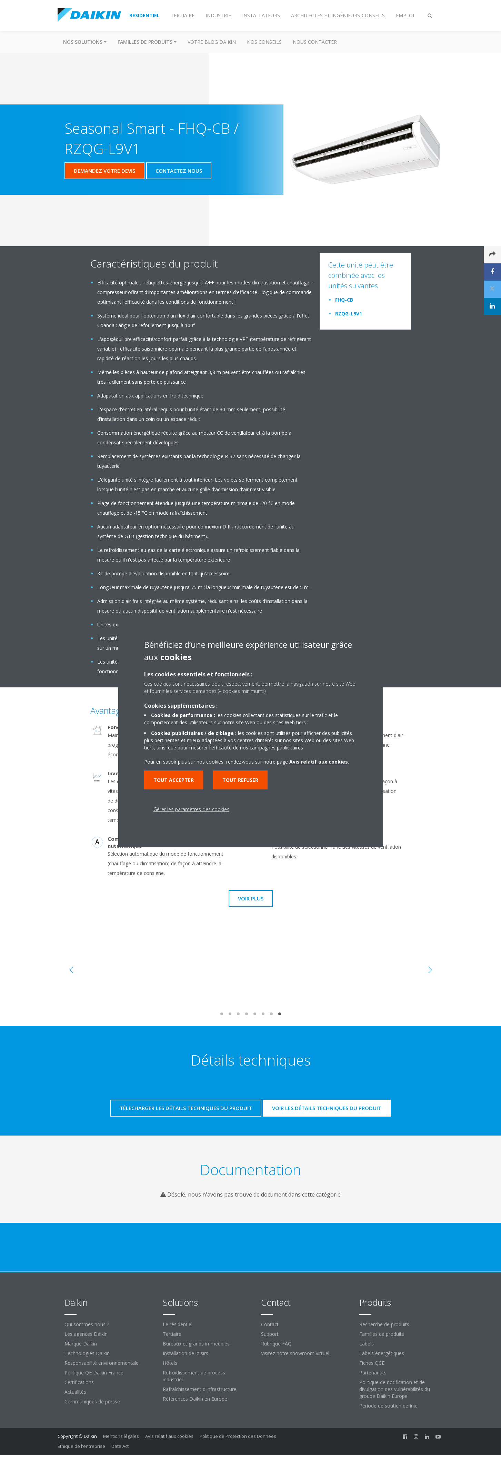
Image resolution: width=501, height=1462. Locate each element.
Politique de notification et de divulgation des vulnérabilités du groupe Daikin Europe (394, 1389)
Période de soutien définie (388, 1405)
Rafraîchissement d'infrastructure (200, 1389)
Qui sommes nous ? (86, 1324)
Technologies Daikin (87, 1353)
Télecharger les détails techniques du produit (186, 1108)
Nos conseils (264, 42)
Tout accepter (173, 780)
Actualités (75, 1392)
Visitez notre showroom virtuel (295, 1353)
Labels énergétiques (381, 1353)
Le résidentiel (177, 1324)
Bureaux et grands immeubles (196, 1343)
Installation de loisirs (185, 1353)
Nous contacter (315, 42)
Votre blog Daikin (212, 42)
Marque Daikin (80, 1343)
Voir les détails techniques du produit (326, 1108)
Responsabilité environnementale (101, 1363)
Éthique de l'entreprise (81, 1446)
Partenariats (373, 1372)
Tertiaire (172, 1334)
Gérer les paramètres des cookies (191, 809)
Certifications (79, 1382)
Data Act (120, 1446)
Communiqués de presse (92, 1401)
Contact (270, 1324)
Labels (366, 1343)
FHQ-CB (344, 299)
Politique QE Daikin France (93, 1372)
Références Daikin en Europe (195, 1398)
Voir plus (250, 898)
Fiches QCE (371, 1363)
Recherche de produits (384, 1324)
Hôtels (170, 1363)
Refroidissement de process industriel (194, 1376)
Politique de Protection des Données (238, 1436)
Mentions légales (121, 1436)
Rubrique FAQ (276, 1343)
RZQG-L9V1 (348, 313)
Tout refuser (240, 780)
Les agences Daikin (86, 1334)
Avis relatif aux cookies (169, 1436)
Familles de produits (381, 1334)
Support (270, 1334)
